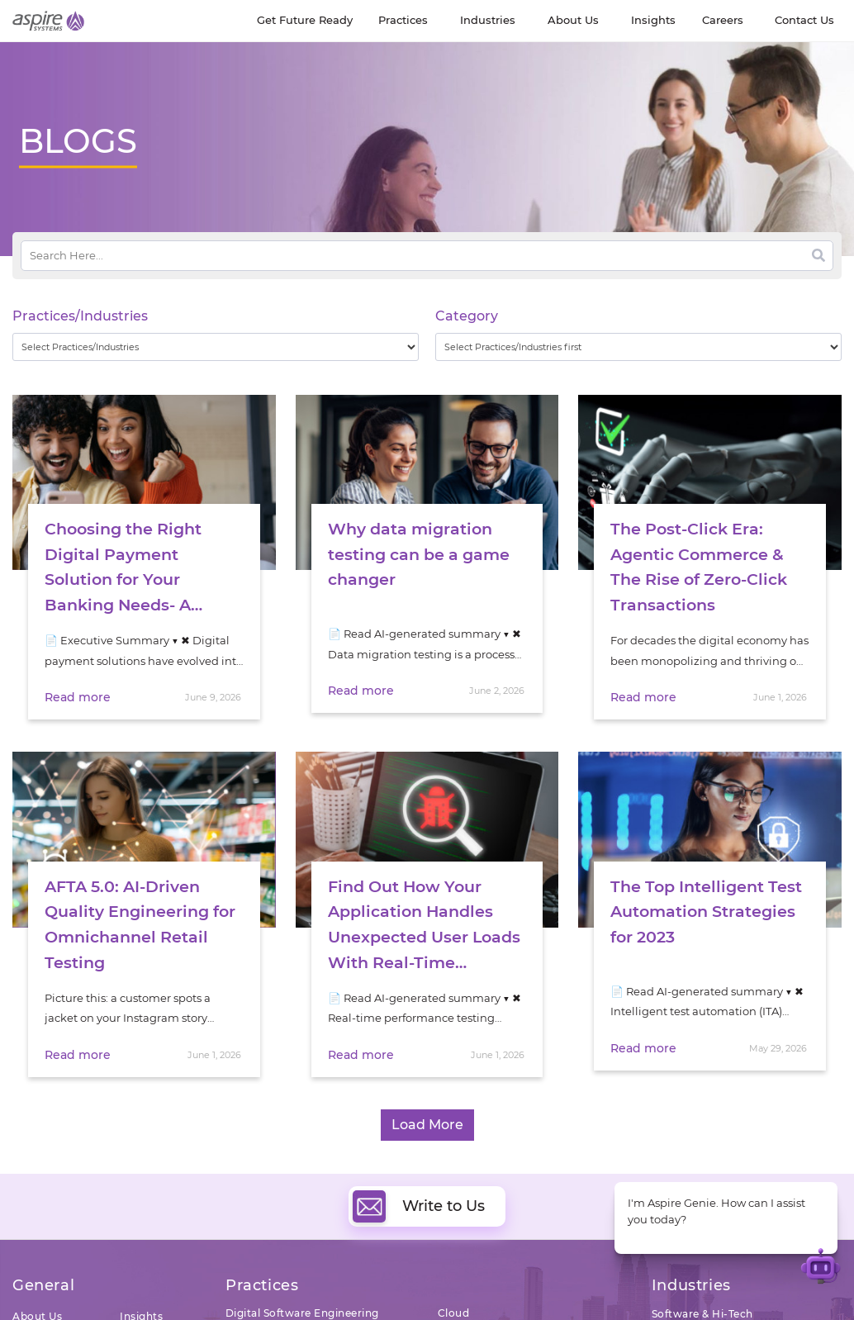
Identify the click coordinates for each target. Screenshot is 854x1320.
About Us (37, 1304)
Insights (141, 1304)
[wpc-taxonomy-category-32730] (638, 347)
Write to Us (419, 1194)
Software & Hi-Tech (702, 1301)
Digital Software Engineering (302, 1300)
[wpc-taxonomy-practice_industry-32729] (215, 347)
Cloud (454, 1300)
